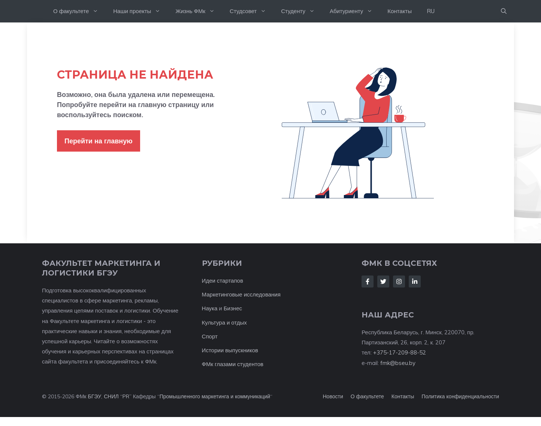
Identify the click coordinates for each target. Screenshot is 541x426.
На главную (36, 11)
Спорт (210, 336)
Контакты (399, 11)
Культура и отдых (224, 322)
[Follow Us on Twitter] (383, 281)
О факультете (79, 11)
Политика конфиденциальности (460, 396)
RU (431, 11)
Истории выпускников (230, 350)
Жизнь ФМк (198, 11)
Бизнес (233, 308)
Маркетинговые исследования (241, 294)
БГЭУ (94, 396)
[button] (503, 11)
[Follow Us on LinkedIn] (415, 281)
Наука (210, 308)
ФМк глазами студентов (232, 364)
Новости (333, 396)
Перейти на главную (98, 141)
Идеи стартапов (222, 280)
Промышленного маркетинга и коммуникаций (215, 396)
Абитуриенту (355, 11)
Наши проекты (140, 11)
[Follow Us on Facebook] (368, 281)
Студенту (301, 11)
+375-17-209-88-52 (399, 352)
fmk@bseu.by (397, 362)
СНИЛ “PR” (117, 396)
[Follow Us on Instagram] (399, 281)
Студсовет (251, 11)
